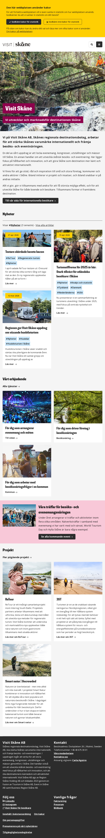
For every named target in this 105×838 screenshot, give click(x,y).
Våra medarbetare (63, 753)
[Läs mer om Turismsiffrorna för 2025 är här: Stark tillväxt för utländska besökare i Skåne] (78, 273)
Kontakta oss (61, 756)
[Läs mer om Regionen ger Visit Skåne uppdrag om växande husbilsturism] (27, 329)
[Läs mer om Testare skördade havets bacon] (27, 259)
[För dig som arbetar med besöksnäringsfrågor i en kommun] (27, 470)
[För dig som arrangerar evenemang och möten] (27, 416)
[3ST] (78, 601)
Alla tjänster (10, 386)
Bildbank (58, 807)
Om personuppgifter (14, 820)
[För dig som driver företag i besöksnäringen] (78, 417)
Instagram (11, 804)
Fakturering (60, 801)
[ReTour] (27, 601)
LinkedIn (10, 801)
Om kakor (39, 814)
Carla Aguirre (79, 760)
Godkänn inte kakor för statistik (64, 22)
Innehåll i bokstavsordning (17, 814)
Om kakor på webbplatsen (19, 31)
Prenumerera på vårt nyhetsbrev (20, 826)
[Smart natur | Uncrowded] (27, 685)
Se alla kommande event (55, 536)
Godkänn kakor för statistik (25, 22)
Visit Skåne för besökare (18, 807)
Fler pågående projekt (16, 557)
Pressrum (59, 804)
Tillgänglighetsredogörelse (17, 832)
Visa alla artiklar (45, 225)
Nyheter (16, 225)
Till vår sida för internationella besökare (29, 200)
